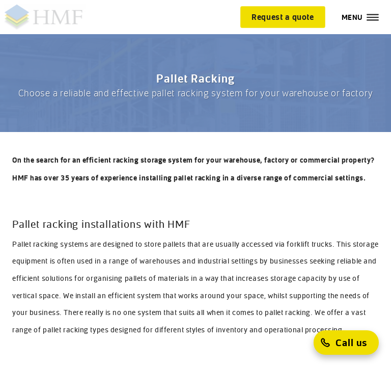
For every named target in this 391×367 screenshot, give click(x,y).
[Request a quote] (282, 17)
